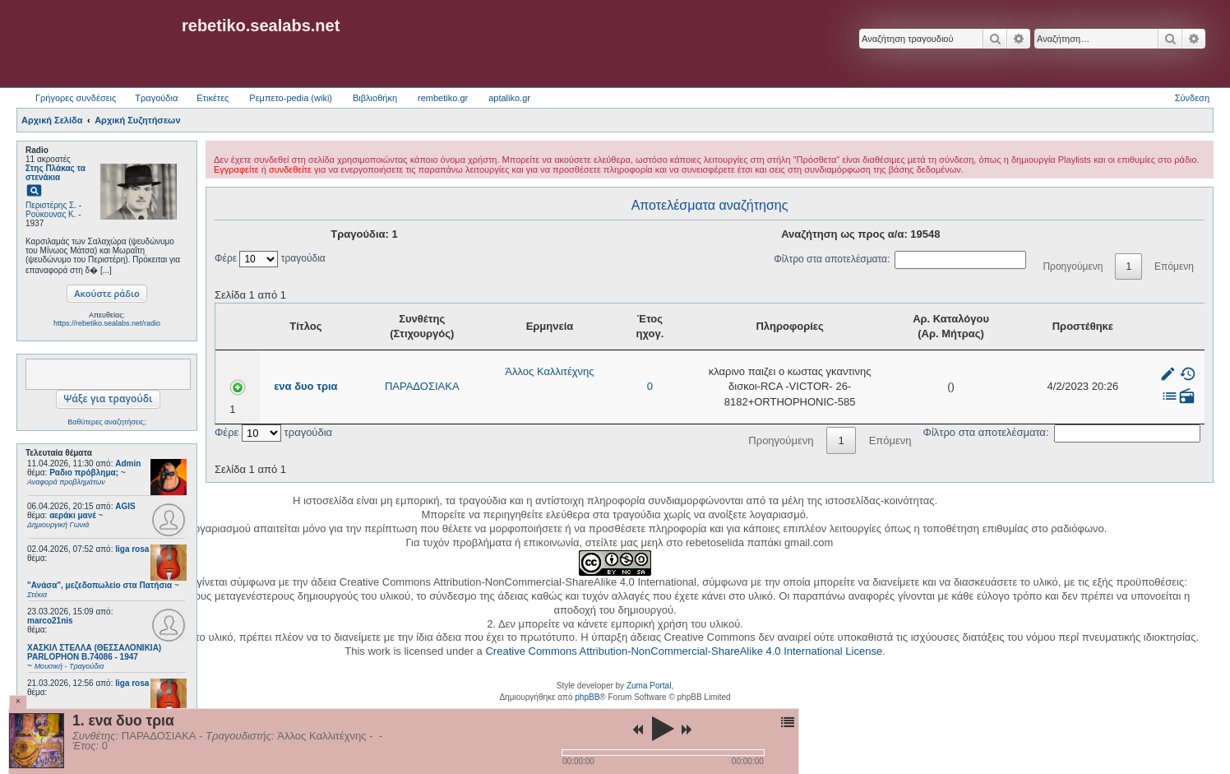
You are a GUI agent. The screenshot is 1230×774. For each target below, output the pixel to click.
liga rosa (132, 549)
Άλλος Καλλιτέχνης (487, 371)
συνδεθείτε (290, 169)
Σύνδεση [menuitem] (1192, 98)
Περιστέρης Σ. (50, 205)
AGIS (125, 506)
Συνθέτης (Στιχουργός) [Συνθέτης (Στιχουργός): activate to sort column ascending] (378, 326)
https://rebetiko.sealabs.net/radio (106, 323)
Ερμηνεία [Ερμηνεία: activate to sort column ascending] (487, 326)
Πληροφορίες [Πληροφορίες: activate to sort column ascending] (759, 326)
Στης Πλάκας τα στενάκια (55, 173)
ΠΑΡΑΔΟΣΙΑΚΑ (378, 386)
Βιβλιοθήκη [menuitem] (375, 98)
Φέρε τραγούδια (270, 258)
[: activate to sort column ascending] (1172, 327)
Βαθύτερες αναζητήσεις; (106, 422)
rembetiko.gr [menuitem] (443, 98)
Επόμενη (1174, 266)
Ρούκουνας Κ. (50, 214)
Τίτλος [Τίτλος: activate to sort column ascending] (281, 326)
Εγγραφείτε (236, 169)
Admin (128, 463)
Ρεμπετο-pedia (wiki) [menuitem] (290, 98)
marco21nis (50, 620)
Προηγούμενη (1073, 266)
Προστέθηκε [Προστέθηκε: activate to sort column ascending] (1093, 326)
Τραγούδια (156, 98)
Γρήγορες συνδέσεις (75, 98)
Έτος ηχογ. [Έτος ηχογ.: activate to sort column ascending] (570, 326)
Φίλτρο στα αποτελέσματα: (900, 259)
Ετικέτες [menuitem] (213, 98)
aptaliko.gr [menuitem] (509, 98)
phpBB (587, 697)
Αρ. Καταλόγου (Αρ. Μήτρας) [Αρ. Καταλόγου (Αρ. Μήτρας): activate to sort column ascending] (979, 326)
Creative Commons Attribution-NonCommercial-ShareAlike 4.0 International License (683, 651)
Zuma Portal (649, 685)
